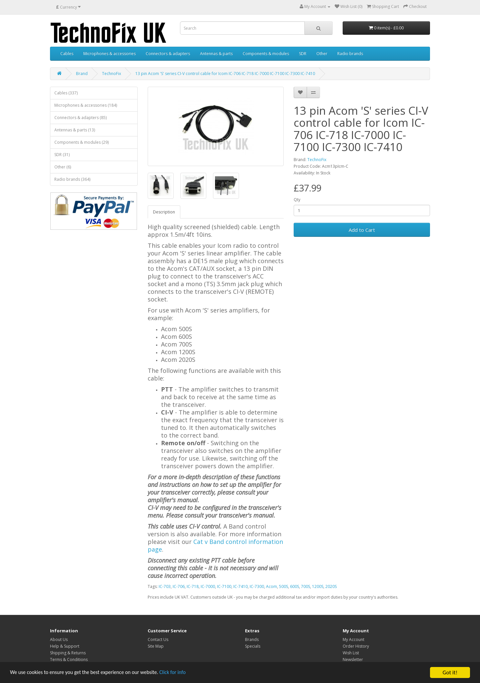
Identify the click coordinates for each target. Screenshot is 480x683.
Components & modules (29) (81, 142)
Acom (271, 586)
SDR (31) (62, 154)
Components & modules (266, 53)
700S (305, 586)
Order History (356, 646)
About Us (59, 639)
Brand (82, 73)
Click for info (186, 672)
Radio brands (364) (72, 179)
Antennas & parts (216, 53)
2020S (331, 586)
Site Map (156, 646)
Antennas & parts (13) (74, 130)
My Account (353, 639)
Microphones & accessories (109, 53)
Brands (252, 639)
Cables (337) (66, 93)
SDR (302, 53)
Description (164, 212)
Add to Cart (362, 229)
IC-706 (179, 586)
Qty (297, 199)
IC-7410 (240, 586)
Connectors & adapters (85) (80, 117)
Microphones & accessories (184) (85, 105)
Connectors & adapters (168, 53)
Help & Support (64, 646)
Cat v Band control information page (215, 545)
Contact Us (158, 639)
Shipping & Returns (68, 653)
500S (283, 586)
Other (321, 53)
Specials (252, 646)
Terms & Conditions (69, 659)
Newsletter (353, 659)
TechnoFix (111, 73)
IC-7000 (208, 586)
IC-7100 (224, 586)
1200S (317, 586)
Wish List (351, 653)
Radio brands (350, 53)
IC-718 (193, 586)
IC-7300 (257, 586)
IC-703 (165, 586)
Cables (66, 53)
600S (294, 586)
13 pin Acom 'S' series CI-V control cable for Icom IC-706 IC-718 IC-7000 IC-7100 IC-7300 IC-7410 (225, 73)
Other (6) (62, 167)
